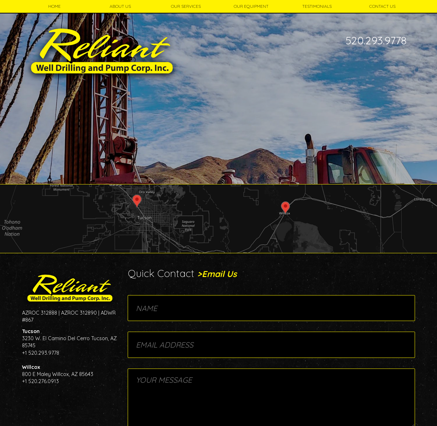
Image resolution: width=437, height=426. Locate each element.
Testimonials (317, 6)
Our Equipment (251, 6)
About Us (120, 6)
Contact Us (382, 6)
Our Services (186, 6)
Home (54, 6)
